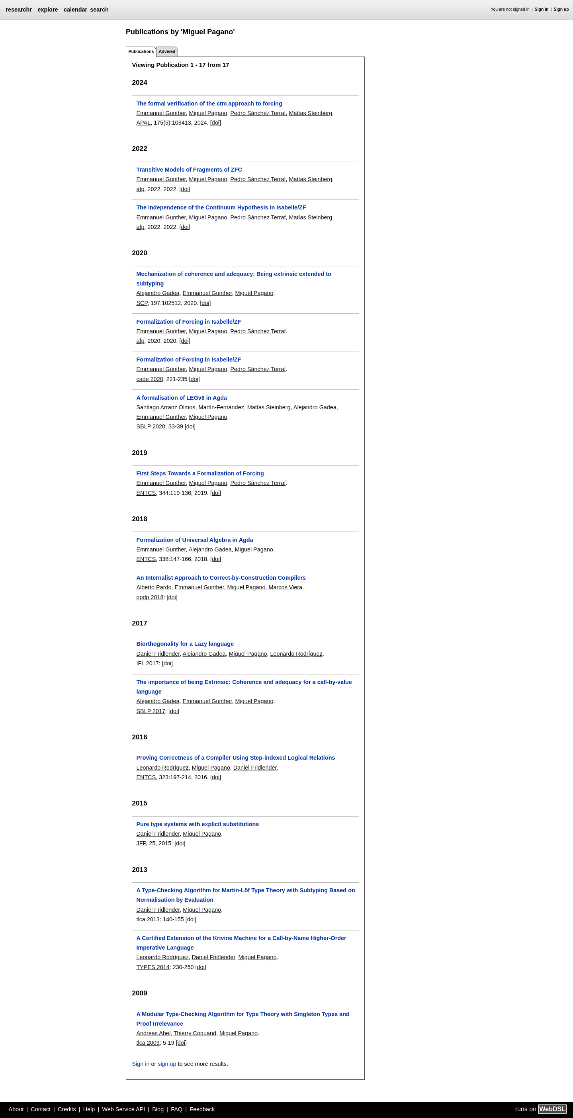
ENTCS (146, 493)
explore (47, 9)
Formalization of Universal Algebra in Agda (194, 540)
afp (140, 189)
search (99, 9)
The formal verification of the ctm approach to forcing (209, 103)
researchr (19, 9)
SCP (141, 303)
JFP (141, 843)
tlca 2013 (147, 919)
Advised (166, 51)
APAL (143, 122)
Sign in (542, 9)
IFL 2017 (147, 663)
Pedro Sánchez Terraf (258, 113)
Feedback (202, 1109)
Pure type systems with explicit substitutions (197, 824)
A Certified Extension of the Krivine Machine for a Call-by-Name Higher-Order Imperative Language (241, 943)
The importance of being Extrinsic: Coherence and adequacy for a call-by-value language (244, 687)
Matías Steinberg (310, 113)
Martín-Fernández (221, 407)
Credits (67, 1109)
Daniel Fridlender (158, 654)
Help (89, 1109)
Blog (158, 1109)
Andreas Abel (153, 1033)
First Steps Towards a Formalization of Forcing (200, 473)
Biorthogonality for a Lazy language (185, 644)
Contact (41, 1109)
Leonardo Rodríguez (296, 654)
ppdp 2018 (149, 597)
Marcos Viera (285, 587)
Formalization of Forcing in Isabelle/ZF (188, 322)
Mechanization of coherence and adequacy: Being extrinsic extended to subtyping (233, 279)
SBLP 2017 (150, 711)
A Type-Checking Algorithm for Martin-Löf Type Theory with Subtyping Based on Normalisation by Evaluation (245, 895)
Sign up (561, 9)
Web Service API (123, 1109)
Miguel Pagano (208, 113)
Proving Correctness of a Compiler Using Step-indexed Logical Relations (235, 757)
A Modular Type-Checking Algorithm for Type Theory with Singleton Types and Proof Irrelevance (242, 1019)
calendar (75, 9)
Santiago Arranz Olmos (165, 407)
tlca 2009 (147, 1043)
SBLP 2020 (150, 426)
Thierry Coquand (195, 1033)
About (16, 1109)
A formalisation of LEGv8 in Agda (181, 398)
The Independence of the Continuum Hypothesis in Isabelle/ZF (221, 207)
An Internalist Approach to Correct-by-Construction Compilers (221, 578)
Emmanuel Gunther (161, 113)
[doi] (215, 122)
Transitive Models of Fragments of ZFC (189, 169)
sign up (167, 1064)
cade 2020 (149, 379)
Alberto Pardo (153, 587)
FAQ (176, 1109)
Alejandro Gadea (157, 293)
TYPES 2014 (152, 967)
